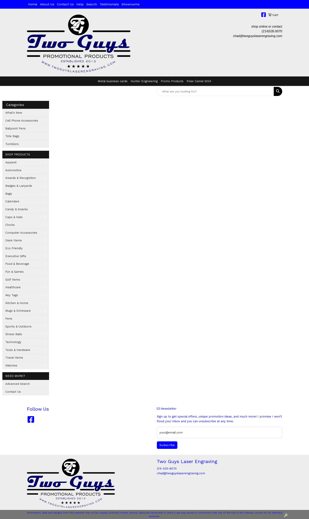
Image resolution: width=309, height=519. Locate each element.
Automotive (13, 170)
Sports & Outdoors (18, 326)
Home (32, 4)
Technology (13, 342)
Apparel (11, 162)
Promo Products (172, 81)
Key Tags (11, 295)
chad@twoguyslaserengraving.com (257, 36)
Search (91, 4)
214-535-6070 (167, 468)
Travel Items (14, 357)
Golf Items (12, 279)
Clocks (10, 225)
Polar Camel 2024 (199, 81)
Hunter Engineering (144, 81)
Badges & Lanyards (18, 186)
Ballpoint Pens (15, 128)
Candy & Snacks (16, 209)
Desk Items (13, 240)
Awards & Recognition (20, 178)
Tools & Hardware (17, 350)
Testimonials (109, 4)
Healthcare (13, 287)
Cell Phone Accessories (21, 120)
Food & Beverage (17, 264)
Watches (11, 365)
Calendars (12, 201)
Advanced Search (17, 384)
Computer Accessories (21, 232)
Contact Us (65, 4)
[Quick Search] (215, 91)
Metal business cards (113, 81)
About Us (47, 4)
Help (80, 4)
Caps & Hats (14, 217)
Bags (8, 193)
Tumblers (12, 144)
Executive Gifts (15, 256)
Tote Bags (12, 136)
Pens (8, 318)
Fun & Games (14, 271)
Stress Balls (13, 334)
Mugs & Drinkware (18, 311)
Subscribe (167, 445)
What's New (13, 112)
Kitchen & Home (16, 303)
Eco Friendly (14, 248)
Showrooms (131, 4)
